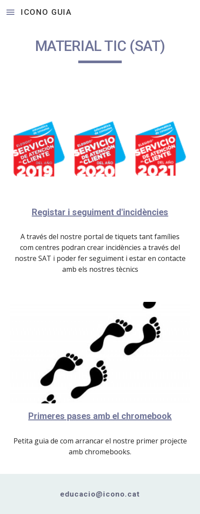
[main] (100, 50)
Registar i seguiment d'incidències (100, 212)
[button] (10, 12)
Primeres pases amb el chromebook (100, 416)
